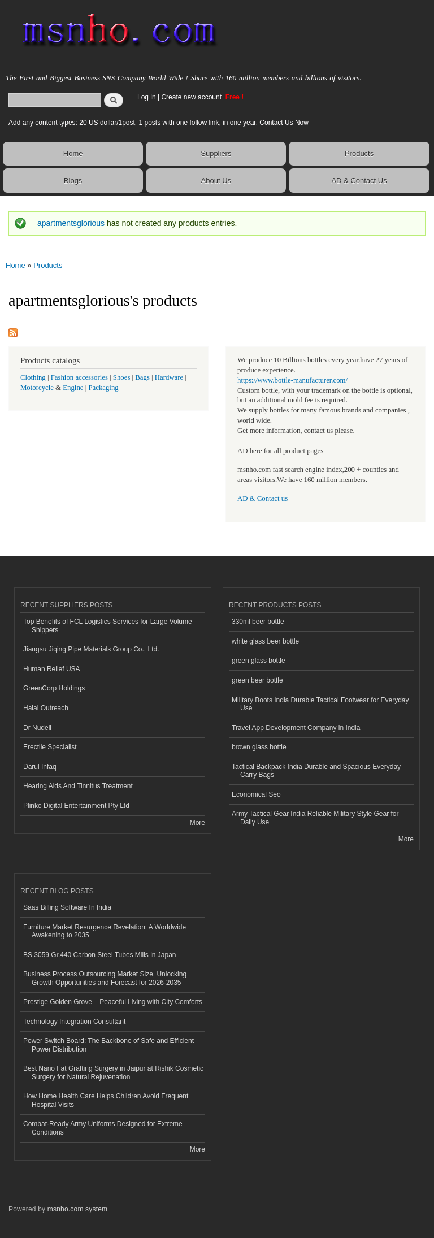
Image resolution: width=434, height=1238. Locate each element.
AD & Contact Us (359, 180)
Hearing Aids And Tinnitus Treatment (78, 786)
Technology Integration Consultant (74, 1022)
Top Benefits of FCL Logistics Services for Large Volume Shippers (107, 625)
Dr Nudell (37, 728)
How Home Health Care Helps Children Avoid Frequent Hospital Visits (105, 1100)
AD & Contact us (262, 498)
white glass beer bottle (265, 641)
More (197, 823)
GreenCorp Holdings (54, 688)
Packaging (103, 388)
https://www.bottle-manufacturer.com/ (292, 380)
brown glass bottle (259, 747)
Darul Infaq (40, 767)
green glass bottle (258, 660)
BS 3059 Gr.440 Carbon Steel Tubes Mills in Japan (99, 955)
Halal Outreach (45, 708)
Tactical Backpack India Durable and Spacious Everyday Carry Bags (316, 771)
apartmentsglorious (71, 223)
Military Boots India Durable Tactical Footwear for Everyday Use (320, 704)
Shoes (122, 377)
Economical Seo (256, 794)
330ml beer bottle (258, 621)
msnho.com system (77, 1209)
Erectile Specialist (50, 747)
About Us (216, 180)
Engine (73, 388)
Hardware (169, 377)
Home (73, 153)
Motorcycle (37, 388)
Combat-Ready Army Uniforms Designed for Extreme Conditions (103, 1128)
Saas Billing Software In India (67, 907)
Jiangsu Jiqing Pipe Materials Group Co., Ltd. (91, 649)
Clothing (33, 377)
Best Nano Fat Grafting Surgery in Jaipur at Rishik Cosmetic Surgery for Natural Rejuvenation (113, 1072)
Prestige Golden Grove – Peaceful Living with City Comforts (112, 1002)
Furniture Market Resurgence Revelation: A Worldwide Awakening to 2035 (104, 931)
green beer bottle (257, 680)
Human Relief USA (51, 669)
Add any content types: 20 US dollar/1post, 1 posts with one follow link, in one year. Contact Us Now (158, 123)
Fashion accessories (79, 377)
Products (359, 153)
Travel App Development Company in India (296, 728)
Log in (146, 97)
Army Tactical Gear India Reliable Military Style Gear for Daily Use (315, 818)
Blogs (73, 180)
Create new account (192, 97)
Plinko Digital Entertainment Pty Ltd (76, 806)
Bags (142, 377)
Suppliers (216, 153)
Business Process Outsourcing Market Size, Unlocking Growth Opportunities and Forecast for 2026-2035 (104, 978)
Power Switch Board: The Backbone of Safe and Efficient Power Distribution (108, 1045)
